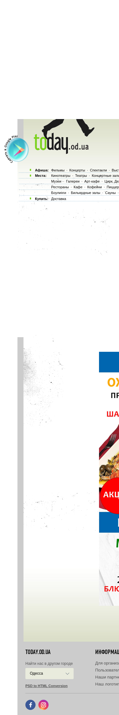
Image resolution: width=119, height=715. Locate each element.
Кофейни (94, 187)
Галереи (72, 181)
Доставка (58, 199)
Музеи (56, 181)
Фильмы (57, 170)
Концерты (77, 170)
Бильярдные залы (85, 193)
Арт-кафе (92, 181)
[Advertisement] (59, 59)
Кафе (78, 187)
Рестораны (60, 187)
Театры (81, 175)
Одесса (36, 673)
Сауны (110, 193)
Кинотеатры (60, 175)
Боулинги (58, 193)
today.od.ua (37, 652)
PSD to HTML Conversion (46, 686)
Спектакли (98, 170)
